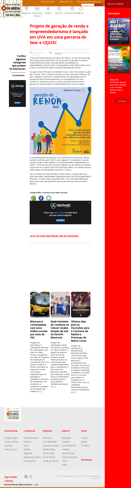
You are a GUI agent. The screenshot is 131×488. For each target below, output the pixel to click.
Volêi (64, 464)
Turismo (85, 445)
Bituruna (47, 437)
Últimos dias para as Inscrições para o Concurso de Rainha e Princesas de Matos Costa (80, 330)
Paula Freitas (49, 449)
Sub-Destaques (69, 52)
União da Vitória (84, 52)
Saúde (84, 441)
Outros (84, 437)
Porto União (49, 452)
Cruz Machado (50, 441)
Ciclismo (66, 441)
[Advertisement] (60, 269)
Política (48, 13)
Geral (80, 13)
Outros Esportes (70, 456)
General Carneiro (51, 445)
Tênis (64, 460)
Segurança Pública (37, 14)
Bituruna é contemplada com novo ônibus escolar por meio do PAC (39, 329)
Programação (11, 437)
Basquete (66, 437)
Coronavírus (18, 75)
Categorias (29, 430)
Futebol (65, 449)
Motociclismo (68, 452)
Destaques (86, 459)
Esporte (59, 13)
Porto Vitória (49, 456)
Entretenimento (72, 13)
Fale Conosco (10, 449)
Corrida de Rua (69, 445)
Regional (26, 13)
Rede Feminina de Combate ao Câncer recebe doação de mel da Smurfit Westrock (60, 329)
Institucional (11, 430)
